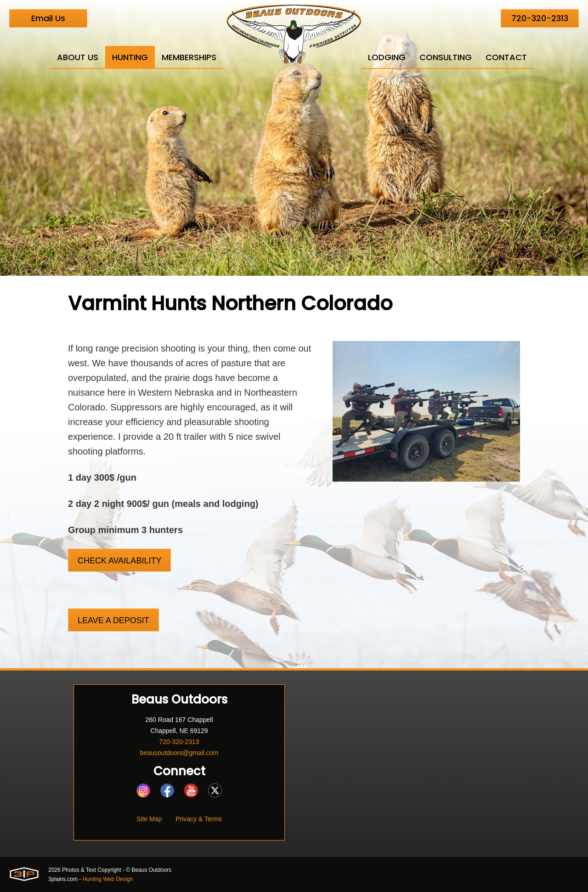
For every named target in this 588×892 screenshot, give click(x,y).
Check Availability (119, 560)
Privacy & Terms (198, 819)
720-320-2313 (539, 18)
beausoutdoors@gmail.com (179, 752)
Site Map (149, 819)
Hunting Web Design (108, 879)
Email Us (48, 18)
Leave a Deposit (113, 620)
